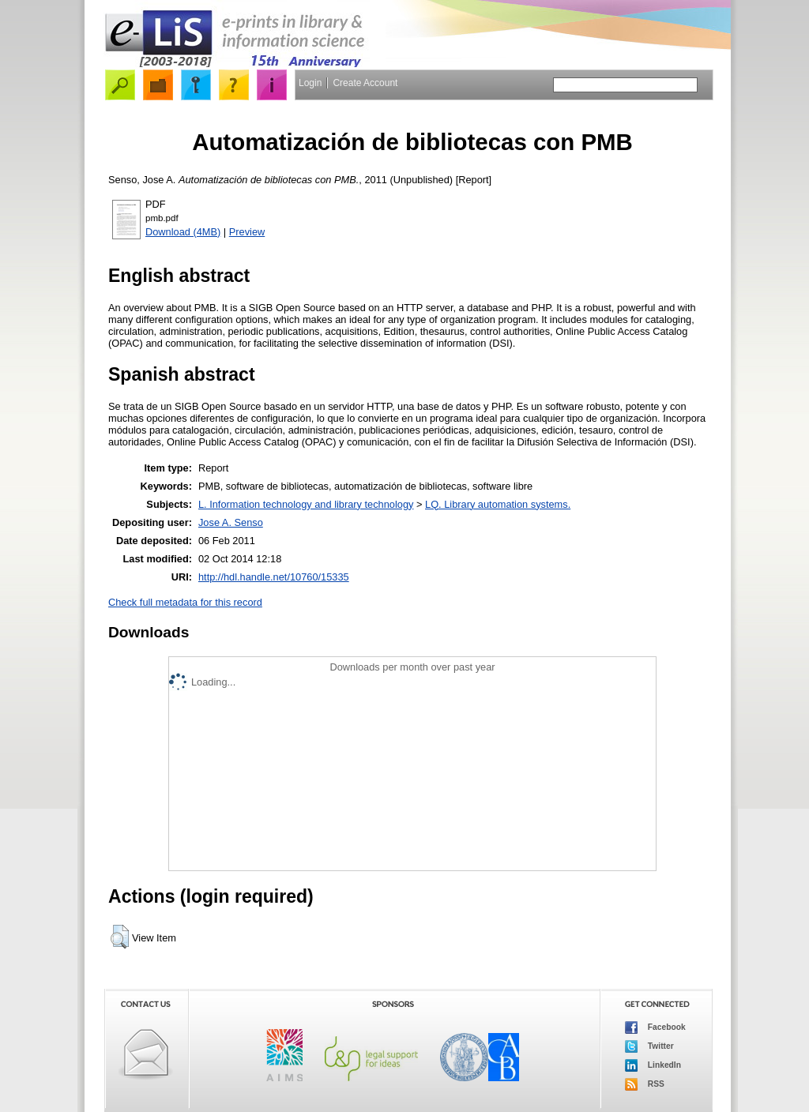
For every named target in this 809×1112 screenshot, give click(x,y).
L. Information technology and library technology (305, 504)
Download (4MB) (182, 232)
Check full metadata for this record (185, 602)
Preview (247, 232)
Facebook (655, 1027)
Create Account (365, 82)
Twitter (649, 1046)
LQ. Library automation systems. (497, 504)
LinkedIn (653, 1065)
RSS (644, 1084)
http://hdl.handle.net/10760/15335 (273, 577)
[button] (120, 937)
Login (310, 82)
